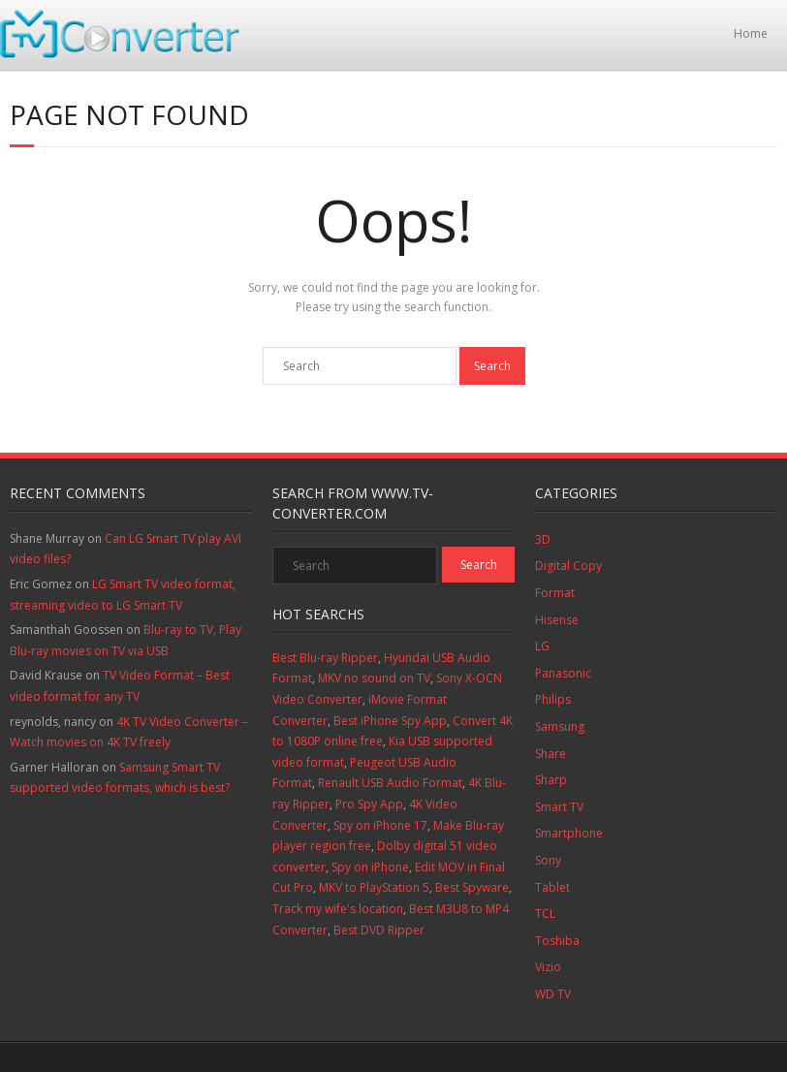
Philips (553, 699)
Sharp (551, 780)
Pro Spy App (369, 804)
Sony (548, 860)
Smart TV (559, 807)
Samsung (559, 726)
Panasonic (563, 673)
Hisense (557, 620)
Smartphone (569, 833)
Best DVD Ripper (379, 930)
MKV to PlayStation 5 (374, 887)
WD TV (553, 994)
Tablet (552, 887)
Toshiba (557, 940)
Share (550, 753)
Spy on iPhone (370, 867)
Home (751, 33)
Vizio (548, 967)
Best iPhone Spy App (390, 720)
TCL (545, 913)
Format (555, 592)
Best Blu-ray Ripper (325, 657)
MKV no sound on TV (374, 678)
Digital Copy (568, 565)
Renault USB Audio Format (390, 782)
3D (543, 539)
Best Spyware (472, 887)
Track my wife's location (337, 908)
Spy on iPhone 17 (380, 825)
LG (542, 646)
